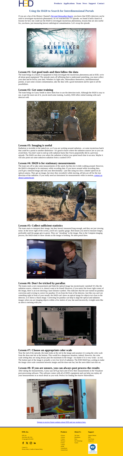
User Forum (91, 439)
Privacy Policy (25, 449)
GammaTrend (64, 450)
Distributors (77, 437)
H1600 (62, 446)
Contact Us (24, 447)
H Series (63, 435)
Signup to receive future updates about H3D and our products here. (61, 422)
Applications (69, 3)
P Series (63, 442)
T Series (63, 444)
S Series (63, 439)
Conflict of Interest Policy (36, 449)
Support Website (92, 435)
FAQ (89, 437)
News (84, 3)
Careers (76, 442)
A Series (63, 437)
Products (58, 3)
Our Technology (78, 441)
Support (92, 3)
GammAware (64, 448)
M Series (63, 441)
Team (78, 3)
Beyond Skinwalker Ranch (62, 16)
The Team (77, 435)
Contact (100, 3)
